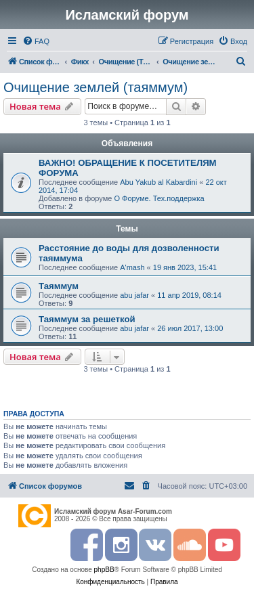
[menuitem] (35, 41)
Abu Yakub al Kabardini (158, 182)
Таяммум (59, 286)
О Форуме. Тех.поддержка (159, 198)
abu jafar (134, 295)
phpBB (104, 569)
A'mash (132, 267)
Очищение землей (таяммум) (95, 87)
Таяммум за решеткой (87, 319)
